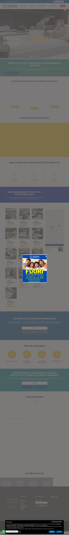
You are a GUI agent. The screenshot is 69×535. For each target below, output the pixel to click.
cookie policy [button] (45, 525)
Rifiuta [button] (52, 531)
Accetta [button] (59, 531)
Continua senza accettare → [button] (57, 521)
